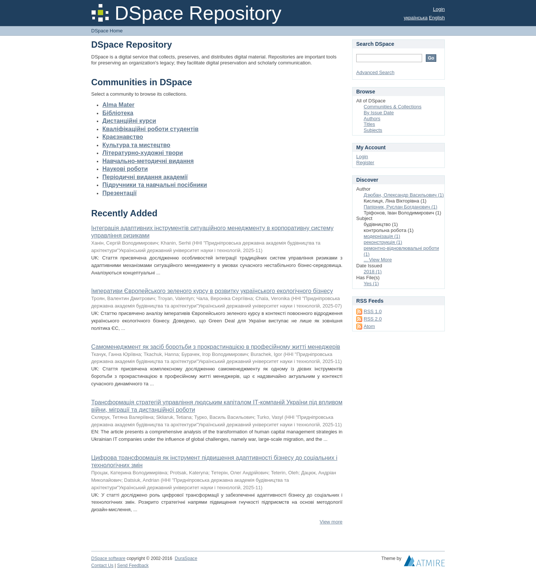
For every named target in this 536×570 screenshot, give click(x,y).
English (437, 17)
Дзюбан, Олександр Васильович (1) (404, 195)
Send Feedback (133, 565)
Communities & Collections (392, 106)
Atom (369, 326)
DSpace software (108, 558)
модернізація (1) (382, 236)
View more (331, 522)
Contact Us (102, 565)
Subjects (373, 130)
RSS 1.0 (373, 311)
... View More (378, 259)
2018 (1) (373, 271)
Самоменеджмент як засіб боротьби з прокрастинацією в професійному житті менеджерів (215, 347)
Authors (372, 118)
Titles (369, 124)
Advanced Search (375, 72)
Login (439, 9)
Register (365, 162)
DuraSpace (186, 558)
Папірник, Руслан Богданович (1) (400, 207)
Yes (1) (371, 283)
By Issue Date (379, 112)
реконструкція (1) (383, 242)
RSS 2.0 (373, 319)
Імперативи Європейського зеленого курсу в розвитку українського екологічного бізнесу (212, 291)
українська (416, 17)
